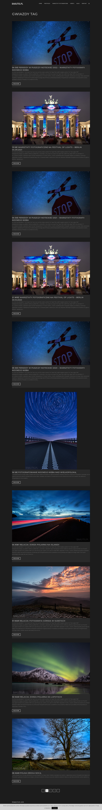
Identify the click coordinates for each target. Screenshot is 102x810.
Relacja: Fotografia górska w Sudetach (42, 621)
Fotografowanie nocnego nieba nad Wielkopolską (47, 472)
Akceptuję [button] (54, 808)
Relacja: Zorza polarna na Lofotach (41, 697)
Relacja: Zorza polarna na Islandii (39, 545)
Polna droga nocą (30, 773)
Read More (16, 83)
